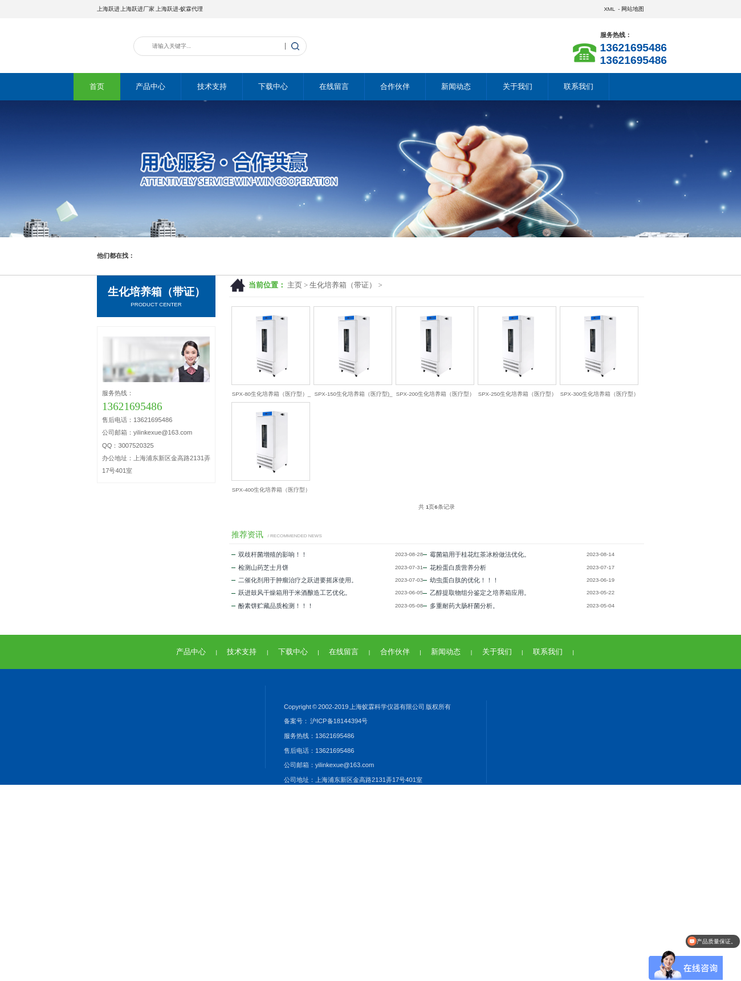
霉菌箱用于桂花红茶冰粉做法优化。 (476, 554)
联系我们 (578, 86)
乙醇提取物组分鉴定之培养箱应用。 (476, 592)
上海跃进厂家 (137, 9)
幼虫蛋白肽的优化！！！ (461, 580)
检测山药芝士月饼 (259, 567)
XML (609, 9)
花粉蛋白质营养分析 (454, 567)
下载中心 (273, 86)
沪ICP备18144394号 (338, 720)
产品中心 (150, 86)
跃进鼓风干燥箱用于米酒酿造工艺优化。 (291, 592)
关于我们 (517, 86)
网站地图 (632, 9)
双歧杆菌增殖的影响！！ (269, 554)
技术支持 (212, 86)
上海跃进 (108, 9)
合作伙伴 (395, 86)
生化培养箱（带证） (343, 285)
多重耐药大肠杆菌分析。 (461, 605)
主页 (294, 285)
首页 (96, 86)
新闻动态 (456, 86)
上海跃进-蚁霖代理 (179, 9)
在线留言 (334, 86)
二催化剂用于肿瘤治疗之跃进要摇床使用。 (294, 580)
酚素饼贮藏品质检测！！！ (272, 605)
